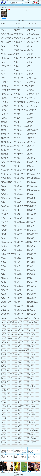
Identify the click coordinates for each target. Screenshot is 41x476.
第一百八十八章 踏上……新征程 (18, 113)
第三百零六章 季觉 (3, 166)
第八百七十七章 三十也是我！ (31, 422)
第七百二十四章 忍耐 (3, 354)
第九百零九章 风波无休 (17, 437)
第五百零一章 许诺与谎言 (4, 254)
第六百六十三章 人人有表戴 (31, 326)
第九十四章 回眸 (29, 70)
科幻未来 (11, 5)
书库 (3, 5)
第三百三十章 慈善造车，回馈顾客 (18, 177)
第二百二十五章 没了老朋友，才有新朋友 (32, 129)
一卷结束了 (2, 401)
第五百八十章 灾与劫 (30, 289)
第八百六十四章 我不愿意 (17, 417)
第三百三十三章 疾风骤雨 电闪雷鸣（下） (19, 178)
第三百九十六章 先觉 (30, 206)
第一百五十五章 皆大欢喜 (17, 98)
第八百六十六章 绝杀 (3, 418)
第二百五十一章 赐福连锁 (30, 141)
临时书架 (20, 3)
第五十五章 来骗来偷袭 (30, 53)
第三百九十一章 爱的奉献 (4, 205)
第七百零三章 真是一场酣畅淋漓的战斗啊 (6, 345)
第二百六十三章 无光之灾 (30, 146)
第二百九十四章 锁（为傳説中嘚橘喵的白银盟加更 (7, 161)
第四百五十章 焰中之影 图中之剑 (31, 230)
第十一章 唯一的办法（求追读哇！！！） (32, 33)
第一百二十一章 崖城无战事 (31, 82)
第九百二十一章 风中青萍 (4, 23)
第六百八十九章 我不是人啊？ (18, 338)
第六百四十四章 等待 (3, 318)
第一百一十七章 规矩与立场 (17, 81)
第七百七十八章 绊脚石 (4, 378)
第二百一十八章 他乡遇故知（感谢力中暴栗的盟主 (20, 126)
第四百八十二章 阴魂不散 (30, 245)
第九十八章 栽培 (3, 73)
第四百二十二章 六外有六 (17, 218)
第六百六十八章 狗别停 (17, 329)
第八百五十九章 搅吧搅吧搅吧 (31, 414)
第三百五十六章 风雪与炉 (4, 189)
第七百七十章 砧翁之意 (17, 374)
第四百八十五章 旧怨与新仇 (31, 246)
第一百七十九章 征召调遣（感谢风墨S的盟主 (20, 109)
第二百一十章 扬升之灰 (30, 122)
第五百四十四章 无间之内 (17, 273)
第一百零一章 (2, 74)
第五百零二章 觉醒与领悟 (17, 254)
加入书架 (4, 18)
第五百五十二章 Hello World (4, 277)
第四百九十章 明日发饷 (17, 249)
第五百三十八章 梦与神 (17, 270)
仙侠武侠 (24, 5)
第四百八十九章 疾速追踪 (4, 249)
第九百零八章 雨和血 (3, 437)
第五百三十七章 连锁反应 (4, 270)
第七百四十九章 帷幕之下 (17, 365)
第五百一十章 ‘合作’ (3, 258)
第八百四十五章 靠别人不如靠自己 (5, 409)
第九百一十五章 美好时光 (4, 26)
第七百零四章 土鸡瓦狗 (17, 345)
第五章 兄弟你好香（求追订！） (31, 30)
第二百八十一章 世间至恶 (30, 154)
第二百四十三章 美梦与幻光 (31, 137)
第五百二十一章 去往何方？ (31, 262)
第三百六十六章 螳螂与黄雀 (17, 193)
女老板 (8, 471)
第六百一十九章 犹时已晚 (30, 306)
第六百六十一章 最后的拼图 (4, 326)
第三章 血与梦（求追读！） (4, 30)
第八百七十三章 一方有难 (17, 421)
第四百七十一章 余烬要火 (4, 241)
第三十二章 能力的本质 (30, 42)
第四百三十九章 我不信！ (4, 226)
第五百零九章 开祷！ (30, 257)
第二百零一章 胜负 (29, 118)
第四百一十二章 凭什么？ (4, 214)
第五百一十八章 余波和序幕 (31, 261)
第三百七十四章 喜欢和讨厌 (4, 197)
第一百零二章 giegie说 (17, 74)
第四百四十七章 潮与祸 (30, 229)
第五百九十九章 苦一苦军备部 (4, 298)
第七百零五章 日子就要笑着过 (31, 345)
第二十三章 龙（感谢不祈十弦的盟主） (32, 38)
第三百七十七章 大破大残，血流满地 (5, 198)
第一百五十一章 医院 (3, 97)
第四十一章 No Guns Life (30, 46)
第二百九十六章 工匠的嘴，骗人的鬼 (32, 161)
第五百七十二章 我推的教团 (4, 286)
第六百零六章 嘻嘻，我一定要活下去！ (19, 301)
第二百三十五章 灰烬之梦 (4, 134)
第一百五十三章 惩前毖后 (30, 97)
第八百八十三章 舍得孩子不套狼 (31, 425)
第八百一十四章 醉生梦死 (17, 394)
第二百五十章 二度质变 (17, 141)
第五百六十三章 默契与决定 (4, 282)
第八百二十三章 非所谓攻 (17, 398)
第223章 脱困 (31, 452)
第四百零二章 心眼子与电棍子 (31, 209)
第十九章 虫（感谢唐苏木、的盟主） (19, 37)
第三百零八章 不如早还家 (30, 166)
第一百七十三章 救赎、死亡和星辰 (18, 106)
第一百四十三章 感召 (3, 93)
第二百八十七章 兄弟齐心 (30, 157)
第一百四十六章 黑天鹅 (17, 94)
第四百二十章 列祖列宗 (30, 217)
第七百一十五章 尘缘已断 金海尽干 (5, 350)
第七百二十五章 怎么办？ (17, 354)
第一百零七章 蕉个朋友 (4, 77)
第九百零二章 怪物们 (3, 434)
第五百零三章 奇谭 (29, 254)
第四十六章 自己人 (29, 49)
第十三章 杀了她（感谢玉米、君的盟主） (19, 34)
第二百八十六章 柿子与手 (17, 157)
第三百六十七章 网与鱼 (30, 193)
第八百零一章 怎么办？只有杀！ (5, 389)
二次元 (18, 5)
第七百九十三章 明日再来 (4, 385)
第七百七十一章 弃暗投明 (30, 374)
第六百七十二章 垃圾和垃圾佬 (31, 330)
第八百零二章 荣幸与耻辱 (17, 389)
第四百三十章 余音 (3, 222)
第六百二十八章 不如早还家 (31, 310)
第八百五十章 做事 (29, 410)
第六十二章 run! (3, 57)
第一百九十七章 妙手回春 (17, 117)
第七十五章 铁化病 (16, 62)
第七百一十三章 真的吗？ (17, 349)
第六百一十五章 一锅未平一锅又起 (18, 305)
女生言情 (21, 5)
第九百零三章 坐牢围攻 (17, 434)
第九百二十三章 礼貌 (16, 22)
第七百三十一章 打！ (16, 357)
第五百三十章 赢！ (29, 266)
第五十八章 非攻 (29, 54)
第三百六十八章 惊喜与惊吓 (4, 194)
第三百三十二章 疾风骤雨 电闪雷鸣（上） (6, 178)
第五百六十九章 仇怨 (3, 285)
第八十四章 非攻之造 (16, 66)
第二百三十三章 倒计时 (17, 133)
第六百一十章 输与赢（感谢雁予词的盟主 (32, 302)
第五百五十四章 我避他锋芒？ (4, 278)
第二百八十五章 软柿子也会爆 (4, 157)
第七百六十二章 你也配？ (30, 370)
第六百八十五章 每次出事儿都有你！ (5, 337)
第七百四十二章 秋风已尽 (4, 362)
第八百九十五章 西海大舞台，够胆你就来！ (33, 430)
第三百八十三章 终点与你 (4, 201)
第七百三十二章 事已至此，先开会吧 (32, 357)
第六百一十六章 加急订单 (30, 305)
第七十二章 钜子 (16, 61)
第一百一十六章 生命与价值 (4, 81)
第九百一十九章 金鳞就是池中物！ (31, 23)
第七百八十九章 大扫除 (30, 382)
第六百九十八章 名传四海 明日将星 (18, 342)
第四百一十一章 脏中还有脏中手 (31, 213)
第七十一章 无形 (3, 61)
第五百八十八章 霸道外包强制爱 (18, 293)
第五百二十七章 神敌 (30, 265)
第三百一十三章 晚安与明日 (31, 169)
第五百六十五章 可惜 (30, 282)
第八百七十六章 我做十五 (17, 422)
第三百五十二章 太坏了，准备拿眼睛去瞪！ (33, 186)
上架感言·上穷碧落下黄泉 (17, 49)
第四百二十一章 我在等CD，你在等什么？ (6, 218)
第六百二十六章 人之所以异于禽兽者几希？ (6, 310)
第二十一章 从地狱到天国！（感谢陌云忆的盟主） (7, 38)
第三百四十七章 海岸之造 (4, 185)
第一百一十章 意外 (3, 78)
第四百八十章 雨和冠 (3, 245)
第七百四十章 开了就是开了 (17, 361)
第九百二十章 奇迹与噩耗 (17, 23)
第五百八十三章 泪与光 (30, 290)
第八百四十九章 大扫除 (17, 410)
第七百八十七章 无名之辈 (4, 382)
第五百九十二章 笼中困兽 (30, 294)
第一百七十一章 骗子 (30, 105)
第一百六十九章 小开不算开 (4, 105)
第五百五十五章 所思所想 (17, 278)
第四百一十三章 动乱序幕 (17, 214)
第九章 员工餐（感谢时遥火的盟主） (5, 33)
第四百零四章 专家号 (16, 210)
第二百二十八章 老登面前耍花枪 (31, 130)
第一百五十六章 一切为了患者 (31, 98)
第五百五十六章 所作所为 (30, 278)
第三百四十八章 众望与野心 (17, 185)
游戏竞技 (31, 5)
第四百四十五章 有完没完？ (4, 229)
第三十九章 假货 (3, 46)
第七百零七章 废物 (16, 346)
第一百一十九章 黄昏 (3, 82)
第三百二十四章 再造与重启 (17, 174)
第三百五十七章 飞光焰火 (17, 189)
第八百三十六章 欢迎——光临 (4, 405)
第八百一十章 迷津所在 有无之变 (5, 393)
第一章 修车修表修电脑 (17, 29)
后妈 (14, 471)
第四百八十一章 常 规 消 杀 (17, 245)
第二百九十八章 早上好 (17, 162)
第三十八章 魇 (29, 45)
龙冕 (34, 454)
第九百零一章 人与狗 (30, 433)
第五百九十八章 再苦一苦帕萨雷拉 (31, 297)
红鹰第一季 (29, 471)
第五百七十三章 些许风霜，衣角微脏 (19, 286)
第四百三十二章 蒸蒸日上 (30, 222)
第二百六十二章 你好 (16, 146)
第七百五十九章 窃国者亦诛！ (31, 369)
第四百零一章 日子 (16, 209)
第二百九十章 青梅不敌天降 (31, 158)
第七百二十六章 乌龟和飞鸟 (31, 354)
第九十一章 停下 (29, 69)
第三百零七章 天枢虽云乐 (17, 166)
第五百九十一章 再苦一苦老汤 (18, 294)
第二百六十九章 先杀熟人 (30, 149)
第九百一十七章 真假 (3, 441)
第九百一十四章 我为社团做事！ (18, 26)
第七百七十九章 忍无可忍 (17, 378)
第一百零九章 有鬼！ (30, 77)
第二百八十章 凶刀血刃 (17, 154)
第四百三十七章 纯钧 (16, 225)
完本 (8, 5)
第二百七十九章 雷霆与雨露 (4, 154)
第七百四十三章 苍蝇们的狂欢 (18, 362)
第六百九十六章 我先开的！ (31, 341)
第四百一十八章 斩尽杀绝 (4, 217)
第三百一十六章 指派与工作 (31, 170)
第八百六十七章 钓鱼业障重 (17, 418)
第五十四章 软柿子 (16, 53)
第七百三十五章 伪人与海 (30, 358)
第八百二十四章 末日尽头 (30, 398)
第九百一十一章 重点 (3, 438)
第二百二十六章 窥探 (3, 130)
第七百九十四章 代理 (16, 385)
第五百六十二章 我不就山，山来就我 (32, 281)
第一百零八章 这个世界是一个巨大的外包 (19, 77)
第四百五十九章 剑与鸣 (30, 234)
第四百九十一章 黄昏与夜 (30, 249)
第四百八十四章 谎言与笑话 (17, 246)
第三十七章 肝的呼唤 (16, 45)
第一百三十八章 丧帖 (16, 90)
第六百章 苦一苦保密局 (17, 298)
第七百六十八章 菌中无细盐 (31, 373)
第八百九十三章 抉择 (3, 430)
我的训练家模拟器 (7, 454)
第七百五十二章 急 (16, 366)
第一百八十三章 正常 (30, 110)
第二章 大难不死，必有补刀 (31, 29)
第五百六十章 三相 (3, 281)
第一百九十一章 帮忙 (16, 114)
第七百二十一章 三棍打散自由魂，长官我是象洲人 (7, 353)
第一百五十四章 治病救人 (4, 98)
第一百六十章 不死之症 (4, 101)
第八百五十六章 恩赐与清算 (31, 413)
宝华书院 (4, 2)
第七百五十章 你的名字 (30, 365)
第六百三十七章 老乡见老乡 (31, 314)
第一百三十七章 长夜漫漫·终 (4, 90)
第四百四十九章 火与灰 (17, 230)
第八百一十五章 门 (29, 394)
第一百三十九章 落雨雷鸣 (30, 90)
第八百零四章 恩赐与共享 (4, 390)
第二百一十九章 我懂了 (30, 126)
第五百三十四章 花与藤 (4, 269)
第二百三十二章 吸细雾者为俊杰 (5, 133)
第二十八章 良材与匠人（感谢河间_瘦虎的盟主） (20, 41)
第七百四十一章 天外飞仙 (30, 361)
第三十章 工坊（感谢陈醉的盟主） (5, 42)
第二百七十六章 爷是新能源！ (4, 153)
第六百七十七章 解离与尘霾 (17, 333)
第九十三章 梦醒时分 (16, 70)
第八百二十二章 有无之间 (4, 398)
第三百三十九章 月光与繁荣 (17, 181)
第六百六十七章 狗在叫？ (4, 329)
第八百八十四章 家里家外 (4, 426)
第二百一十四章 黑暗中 (4, 125)
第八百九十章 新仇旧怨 (4, 429)
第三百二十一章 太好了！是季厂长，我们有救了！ (20, 173)
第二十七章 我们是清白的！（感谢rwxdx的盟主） (7, 41)
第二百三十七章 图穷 (30, 134)
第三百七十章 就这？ (30, 194)
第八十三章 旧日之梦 (3, 66)
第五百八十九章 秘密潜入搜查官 (31, 293)
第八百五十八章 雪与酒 (17, 414)
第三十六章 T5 (2, 45)
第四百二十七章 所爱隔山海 (4, 221)
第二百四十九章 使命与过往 (4, 141)
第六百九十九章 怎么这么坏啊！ (31, 342)
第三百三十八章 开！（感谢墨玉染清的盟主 (6, 181)
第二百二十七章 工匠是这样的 (18, 130)
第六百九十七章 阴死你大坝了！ (5, 342)
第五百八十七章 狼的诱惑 (4, 293)
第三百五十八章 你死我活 (30, 189)
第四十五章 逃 (2, 49)
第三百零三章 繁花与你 (4, 165)
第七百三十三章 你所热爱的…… (5, 358)
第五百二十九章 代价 (16, 266)
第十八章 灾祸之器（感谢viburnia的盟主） (6, 37)
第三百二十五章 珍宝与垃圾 (31, 174)
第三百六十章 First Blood (17, 190)
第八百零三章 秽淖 (29, 389)
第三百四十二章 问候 (16, 182)
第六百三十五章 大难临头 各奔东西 (5, 314)
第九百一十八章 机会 (16, 441)
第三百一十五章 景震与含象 (17, 170)
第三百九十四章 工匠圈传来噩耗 (5, 206)
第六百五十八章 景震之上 (4, 325)
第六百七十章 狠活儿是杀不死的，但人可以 (6, 330)
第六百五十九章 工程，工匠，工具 (18, 325)
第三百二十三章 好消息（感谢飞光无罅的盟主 (6, 174)
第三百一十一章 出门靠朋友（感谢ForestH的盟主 (7, 169)
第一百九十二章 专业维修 (30, 114)
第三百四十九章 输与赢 (30, 185)
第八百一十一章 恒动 (16, 393)
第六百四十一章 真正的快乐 (4, 317)
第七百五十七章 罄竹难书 (4, 369)
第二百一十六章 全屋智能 (30, 125)
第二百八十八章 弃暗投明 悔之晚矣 (5, 158)
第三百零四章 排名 (16, 165)
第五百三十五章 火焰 (16, 269)
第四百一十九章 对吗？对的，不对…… (19, 217)
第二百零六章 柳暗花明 (17, 121)
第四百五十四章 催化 (3, 233)
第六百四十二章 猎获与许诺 (17, 317)
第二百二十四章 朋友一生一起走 (18, 129)
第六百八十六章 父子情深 (17, 337)
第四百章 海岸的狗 (3, 209)
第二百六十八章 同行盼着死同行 (18, 149)
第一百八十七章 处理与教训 (4, 113)
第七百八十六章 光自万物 (30, 381)
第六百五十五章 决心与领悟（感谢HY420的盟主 (33, 322)
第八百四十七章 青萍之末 (30, 409)
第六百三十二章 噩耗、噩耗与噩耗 (5, 313)
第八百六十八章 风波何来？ (31, 418)
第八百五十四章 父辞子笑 (4, 413)
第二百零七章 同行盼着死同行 (31, 121)
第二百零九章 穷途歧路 (17, 122)
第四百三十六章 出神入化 (4, 225)
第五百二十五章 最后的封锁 (4, 265)
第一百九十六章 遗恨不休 (4, 117)
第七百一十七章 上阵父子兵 (31, 350)
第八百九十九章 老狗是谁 (4, 433)
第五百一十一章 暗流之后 (17, 258)
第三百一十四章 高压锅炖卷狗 (4, 170)
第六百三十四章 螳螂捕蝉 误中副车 (32, 313)
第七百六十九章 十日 (3, 374)
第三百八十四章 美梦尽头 (17, 201)
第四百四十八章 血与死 (4, 230)
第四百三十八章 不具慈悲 (30, 225)
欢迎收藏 (2, 29)
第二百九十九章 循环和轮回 (31, 162)
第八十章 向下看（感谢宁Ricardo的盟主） (6, 65)
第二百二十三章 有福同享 (4, 129)
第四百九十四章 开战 (30, 250)
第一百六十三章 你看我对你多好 (5, 102)
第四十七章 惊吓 (3, 50)
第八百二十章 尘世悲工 (17, 397)
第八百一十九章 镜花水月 (4, 397)
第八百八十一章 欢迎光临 (4, 425)
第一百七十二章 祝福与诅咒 (4, 106)
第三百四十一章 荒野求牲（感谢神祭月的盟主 (6, 182)
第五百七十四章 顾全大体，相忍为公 (32, 286)
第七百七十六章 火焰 (16, 377)
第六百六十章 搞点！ (30, 325)
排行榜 (6, 5)
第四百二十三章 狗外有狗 (30, 218)
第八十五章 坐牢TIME (30, 66)
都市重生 (38, 5)
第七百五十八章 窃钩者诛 (17, 369)
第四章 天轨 (15, 30)
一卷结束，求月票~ (16, 277)
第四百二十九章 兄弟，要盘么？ (31, 221)
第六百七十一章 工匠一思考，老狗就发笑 (19, 330)
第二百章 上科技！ (16, 118)
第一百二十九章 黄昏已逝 (17, 86)
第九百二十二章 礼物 (30, 22)
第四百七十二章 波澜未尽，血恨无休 (19, 241)
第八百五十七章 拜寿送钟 (4, 414)
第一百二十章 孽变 (16, 82)
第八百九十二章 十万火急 (30, 429)
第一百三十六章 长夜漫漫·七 (31, 89)
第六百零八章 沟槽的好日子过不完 (5, 302)
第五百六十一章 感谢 (16, 281)
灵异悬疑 (35, 5)
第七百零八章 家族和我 (30, 346)
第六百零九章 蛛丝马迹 (17, 302)
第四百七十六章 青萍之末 (30, 242)
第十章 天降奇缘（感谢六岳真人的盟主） (19, 33)
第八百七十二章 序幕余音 (4, 421)
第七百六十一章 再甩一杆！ (17, 370)
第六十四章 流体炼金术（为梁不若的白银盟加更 (33, 57)
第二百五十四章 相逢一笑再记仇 (31, 142)
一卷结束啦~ (29, 138)
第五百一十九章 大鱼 (3, 262)
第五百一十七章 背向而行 (17, 261)
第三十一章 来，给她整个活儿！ (18, 42)
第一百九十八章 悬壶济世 (30, 117)
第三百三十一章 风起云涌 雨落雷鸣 (32, 177)
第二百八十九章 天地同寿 (17, 158)
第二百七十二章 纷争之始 (30, 150)
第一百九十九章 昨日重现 (4, 118)
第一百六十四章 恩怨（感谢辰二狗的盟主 (19, 102)
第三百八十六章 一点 (3, 202)
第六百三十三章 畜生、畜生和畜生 (18, 313)
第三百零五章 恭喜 (29, 165)
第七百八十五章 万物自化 (17, 381)
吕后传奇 (35, 471)
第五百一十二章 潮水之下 (30, 258)
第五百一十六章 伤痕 (3, 261)
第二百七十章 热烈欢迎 (4, 150)
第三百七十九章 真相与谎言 (31, 198)
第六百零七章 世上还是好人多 (31, 301)
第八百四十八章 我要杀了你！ (4, 410)
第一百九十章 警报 (3, 114)
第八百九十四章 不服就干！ (17, 430)
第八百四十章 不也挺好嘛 (17, 406)
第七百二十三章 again (30, 353)
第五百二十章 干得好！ (17, 262)
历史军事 (14, 5)
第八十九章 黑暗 (3, 69)
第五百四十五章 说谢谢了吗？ (31, 273)
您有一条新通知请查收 (17, 93)
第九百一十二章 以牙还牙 (17, 438)
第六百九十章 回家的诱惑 (30, 338)
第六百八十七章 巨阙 (30, 337)
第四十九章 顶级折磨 (30, 50)
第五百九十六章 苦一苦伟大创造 (5, 297)
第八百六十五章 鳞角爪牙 (30, 417)
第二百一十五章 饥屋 (16, 125)
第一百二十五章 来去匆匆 (4, 85)
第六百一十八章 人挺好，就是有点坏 (19, 306)
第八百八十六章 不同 (30, 426)
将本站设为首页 (3, 0)
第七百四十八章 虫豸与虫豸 (4, 365)
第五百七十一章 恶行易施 (30, 285)
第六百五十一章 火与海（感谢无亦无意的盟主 (20, 321)
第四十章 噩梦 (16, 46)
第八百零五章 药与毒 (16, 390)
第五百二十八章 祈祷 (3, 266)
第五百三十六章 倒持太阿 (30, 269)
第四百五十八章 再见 (16, 234)
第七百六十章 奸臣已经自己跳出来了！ (6, 370)
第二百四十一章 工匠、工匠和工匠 (5, 137)
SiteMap (25, 474)
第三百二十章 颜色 (3, 173)
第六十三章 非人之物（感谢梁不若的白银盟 (19, 57)
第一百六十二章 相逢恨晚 (30, 101)
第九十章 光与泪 (16, 69)
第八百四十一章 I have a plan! (31, 406)
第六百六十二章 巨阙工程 (17, 326)
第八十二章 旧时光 (29, 65)
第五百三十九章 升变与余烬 (31, 270)
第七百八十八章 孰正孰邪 (17, 382)
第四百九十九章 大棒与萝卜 (17, 253)
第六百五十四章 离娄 (16, 322)
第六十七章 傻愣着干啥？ (30, 58)
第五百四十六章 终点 (3, 274)
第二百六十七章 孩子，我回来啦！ (5, 149)
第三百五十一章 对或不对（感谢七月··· (19, 186)
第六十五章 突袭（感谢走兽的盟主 (5, 58)
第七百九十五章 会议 (30, 385)
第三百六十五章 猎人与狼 (4, 193)
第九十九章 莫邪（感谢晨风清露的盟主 (19, 73)
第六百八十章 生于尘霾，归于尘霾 (18, 334)
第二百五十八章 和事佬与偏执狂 (5, 145)
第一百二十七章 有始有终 (30, 85)
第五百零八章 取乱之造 (17, 257)
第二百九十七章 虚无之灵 (4, 162)
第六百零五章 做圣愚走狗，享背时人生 (6, 301)
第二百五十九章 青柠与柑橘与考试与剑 (19, 145)
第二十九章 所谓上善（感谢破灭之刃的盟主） (33, 41)
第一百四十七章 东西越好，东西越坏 (32, 94)
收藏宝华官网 (7, 0)
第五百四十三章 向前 (3, 273)
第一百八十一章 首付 (3, 110)
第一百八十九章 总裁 (30, 113)
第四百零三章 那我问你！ (4, 210)
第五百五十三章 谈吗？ (30, 277)
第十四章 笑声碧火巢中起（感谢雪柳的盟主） (33, 34)
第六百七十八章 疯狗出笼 (30, 333)
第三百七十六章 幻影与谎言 (31, 197)
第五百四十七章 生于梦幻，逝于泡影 (19, 274)
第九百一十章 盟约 (29, 437)
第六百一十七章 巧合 (3, 306)
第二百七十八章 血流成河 (30, 153)
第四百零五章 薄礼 (29, 210)
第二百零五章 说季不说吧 (4, 121)
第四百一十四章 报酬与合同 (31, 214)
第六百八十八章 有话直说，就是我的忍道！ (6, 338)
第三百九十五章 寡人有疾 (17, 206)
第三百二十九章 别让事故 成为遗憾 (5, 177)
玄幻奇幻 (28, 5)
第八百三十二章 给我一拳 (30, 402)
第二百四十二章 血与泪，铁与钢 (18, 137)
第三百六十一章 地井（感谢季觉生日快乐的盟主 (33, 190)
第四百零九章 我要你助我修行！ (5, 213)
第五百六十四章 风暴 (16, 282)
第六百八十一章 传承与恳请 (31, 334)
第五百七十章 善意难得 (17, 285)
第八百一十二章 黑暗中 (30, 393)
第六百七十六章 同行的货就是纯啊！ (5, 333)
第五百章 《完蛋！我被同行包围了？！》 (32, 253)
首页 (1, 5)
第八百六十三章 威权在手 (4, 417)
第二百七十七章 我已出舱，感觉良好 (19, 153)
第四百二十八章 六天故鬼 (17, 221)
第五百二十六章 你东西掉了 (17, 265)
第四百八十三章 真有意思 (4, 246)
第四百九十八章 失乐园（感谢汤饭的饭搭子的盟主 (7, 253)
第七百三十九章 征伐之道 (4, 361)
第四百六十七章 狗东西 (30, 238)
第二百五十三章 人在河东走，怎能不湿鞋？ (19, 142)
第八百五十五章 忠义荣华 (17, 413)
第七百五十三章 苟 (29, 366)
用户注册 (39, 0)
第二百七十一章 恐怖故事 (17, 150)
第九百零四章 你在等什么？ (31, 434)
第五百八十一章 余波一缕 (4, 290)
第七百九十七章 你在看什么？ (31, 386)
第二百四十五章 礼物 (16, 138)
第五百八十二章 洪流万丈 (17, 290)
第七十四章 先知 (3, 62)
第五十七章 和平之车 (16, 54)
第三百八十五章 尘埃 (30, 201)
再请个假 (2, 386)
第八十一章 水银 (16, 65)
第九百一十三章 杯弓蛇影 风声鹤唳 (32, 26)
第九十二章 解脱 (3, 70)
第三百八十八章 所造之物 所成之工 (32, 202)
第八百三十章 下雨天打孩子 (4, 402)
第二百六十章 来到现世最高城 (31, 145)
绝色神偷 (2, 471)
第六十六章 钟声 (16, 58)
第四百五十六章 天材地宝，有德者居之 (32, 233)
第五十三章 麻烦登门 (3, 53)
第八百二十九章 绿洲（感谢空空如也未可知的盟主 (33, 401)
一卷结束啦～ (2, 237)
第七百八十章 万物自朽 (30, 378)
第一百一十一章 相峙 (16, 78)
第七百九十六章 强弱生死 (17, 386)
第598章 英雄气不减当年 (6, 452)
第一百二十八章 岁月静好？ (4, 86)
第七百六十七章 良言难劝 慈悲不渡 (18, 373)
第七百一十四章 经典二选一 (31, 349)
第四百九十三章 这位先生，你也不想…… (19, 250)
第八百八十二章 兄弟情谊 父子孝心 (18, 425)
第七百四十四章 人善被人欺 (31, 362)
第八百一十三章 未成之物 (4, 394)
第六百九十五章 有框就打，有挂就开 (19, 341)
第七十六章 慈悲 (29, 62)
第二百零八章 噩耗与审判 (4, 122)
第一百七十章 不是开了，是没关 (18, 105)
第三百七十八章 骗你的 (17, 198)
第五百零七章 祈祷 (3, 257)
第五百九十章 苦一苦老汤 (4, 294)
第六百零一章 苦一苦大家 (30, 298)
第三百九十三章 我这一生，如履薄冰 (32, 205)
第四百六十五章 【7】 (3, 238)
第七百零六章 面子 (3, 346)
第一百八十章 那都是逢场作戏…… (31, 109)
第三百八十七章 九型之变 (17, 202)
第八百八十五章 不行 (16, 426)
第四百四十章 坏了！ (16, 226)
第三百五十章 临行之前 (4, 186)
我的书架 (23, 3)
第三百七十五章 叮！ (16, 197)
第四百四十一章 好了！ (30, 226)
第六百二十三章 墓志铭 (4, 309)
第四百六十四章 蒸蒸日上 (30, 237)
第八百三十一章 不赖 (16, 402)
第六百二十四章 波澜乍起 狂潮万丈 (18, 309)
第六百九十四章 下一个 (4, 341)
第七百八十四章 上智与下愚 (4, 381)
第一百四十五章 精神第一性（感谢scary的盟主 (6, 94)
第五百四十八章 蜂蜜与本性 (31, 274)
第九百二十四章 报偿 (3, 22)
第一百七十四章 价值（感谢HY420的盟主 (32, 106)
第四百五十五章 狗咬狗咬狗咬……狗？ (19, 233)
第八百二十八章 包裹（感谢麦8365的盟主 (19, 401)
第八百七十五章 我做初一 (4, 422)
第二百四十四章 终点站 (4, 138)
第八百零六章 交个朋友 (30, 390)
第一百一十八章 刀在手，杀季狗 (31, 81)
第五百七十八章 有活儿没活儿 (4, 289)
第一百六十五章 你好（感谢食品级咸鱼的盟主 (33, 102)
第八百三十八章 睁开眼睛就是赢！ (31, 405)
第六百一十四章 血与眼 (4, 305)
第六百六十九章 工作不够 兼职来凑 (32, 329)
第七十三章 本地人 (29, 61)
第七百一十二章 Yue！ (3, 349)
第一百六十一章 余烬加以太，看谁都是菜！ (19, 101)
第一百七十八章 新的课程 (4, 109)
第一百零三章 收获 (29, 74)
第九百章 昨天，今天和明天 (17, 433)
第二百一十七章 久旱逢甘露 (4, 126)
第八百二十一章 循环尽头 (30, 397)
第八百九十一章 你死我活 (17, 429)
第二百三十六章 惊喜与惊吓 (17, 134)
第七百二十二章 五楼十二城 (17, 353)
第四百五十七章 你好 (3, 234)
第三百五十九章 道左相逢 (4, 190)
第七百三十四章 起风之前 (17, 358)
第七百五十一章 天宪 (3, 366)
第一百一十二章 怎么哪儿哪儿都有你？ (32, 78)
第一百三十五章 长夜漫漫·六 (17, 89)
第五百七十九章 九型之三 (17, 289)
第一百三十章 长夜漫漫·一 (30, 86)
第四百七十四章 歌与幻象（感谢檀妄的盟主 (6, 242)
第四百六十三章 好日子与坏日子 (18, 237)
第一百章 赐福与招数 (30, 73)
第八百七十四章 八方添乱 (30, 421)
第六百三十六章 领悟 (16, 314)
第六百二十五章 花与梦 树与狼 (31, 309)
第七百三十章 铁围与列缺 (4, 357)
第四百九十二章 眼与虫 (4, 250)
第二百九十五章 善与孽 (17, 161)
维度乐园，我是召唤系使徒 (20, 454)
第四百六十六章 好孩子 (17, 238)
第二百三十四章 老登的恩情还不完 (31, 133)
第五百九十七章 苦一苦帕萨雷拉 (18, 297)
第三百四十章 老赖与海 (30, 181)
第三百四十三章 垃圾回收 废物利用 (32, 182)
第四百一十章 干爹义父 (17, 213)
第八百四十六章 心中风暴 (17, 409)
